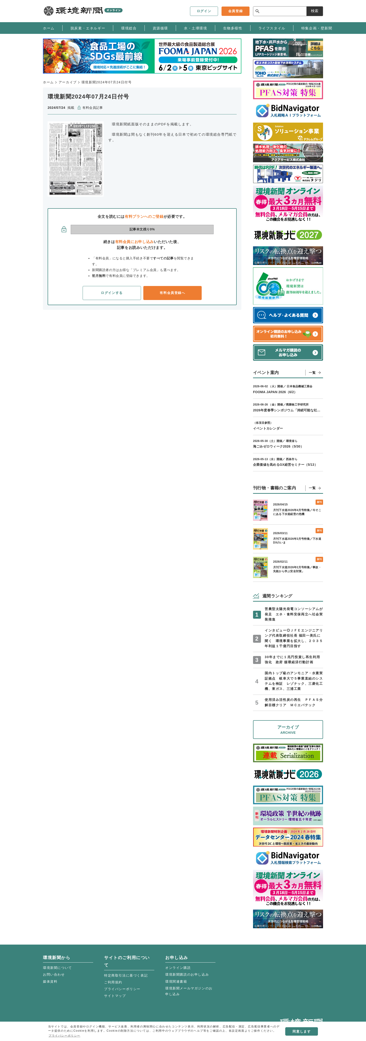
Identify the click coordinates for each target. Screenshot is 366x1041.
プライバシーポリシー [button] (64, 1035)
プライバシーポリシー (122, 989)
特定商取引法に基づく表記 (126, 975)
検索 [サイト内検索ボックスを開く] (314, 11)
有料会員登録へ (172, 293)
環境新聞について (57, 968)
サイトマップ (115, 996)
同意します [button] (301, 1031)
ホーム (48, 82)
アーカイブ (68, 82)
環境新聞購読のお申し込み (187, 974)
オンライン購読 (178, 968)
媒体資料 (50, 981)
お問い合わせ (54, 974)
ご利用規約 (113, 982)
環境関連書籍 (176, 981)
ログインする (112, 293)
